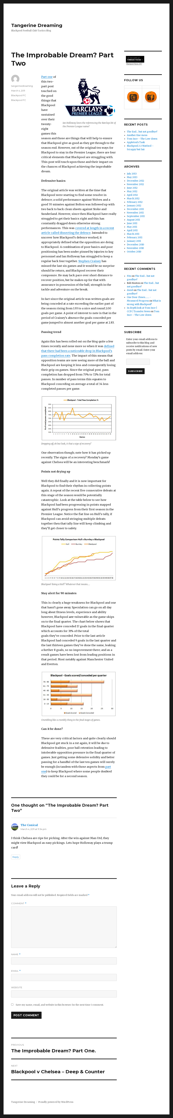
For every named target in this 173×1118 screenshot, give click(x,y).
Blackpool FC (18, 95)
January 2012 (134, 205)
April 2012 (132, 195)
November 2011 (135, 212)
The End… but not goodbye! (142, 131)
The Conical (29, 825)
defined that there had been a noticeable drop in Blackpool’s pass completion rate (77, 350)
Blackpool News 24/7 (134, 60)
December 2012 (135, 180)
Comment (19, 903)
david (130, 290)
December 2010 (135, 244)
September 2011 (136, 216)
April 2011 (132, 230)
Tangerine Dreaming (36, 25)
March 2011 (133, 234)
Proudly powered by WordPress (55, 1102)
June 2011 (132, 223)
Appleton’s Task (136, 142)
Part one (47, 76)
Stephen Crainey (89, 261)
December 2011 (135, 209)
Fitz (129, 276)
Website (16, 987)
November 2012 (135, 184)
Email (16, 970)
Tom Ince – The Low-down (142, 138)
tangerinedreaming (22, 86)
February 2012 (135, 202)
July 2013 (132, 173)
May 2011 (132, 226)
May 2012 (132, 191)
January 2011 (134, 241)
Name (16, 954)
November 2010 (135, 248)
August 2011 (133, 219)
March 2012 (133, 198)
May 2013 (132, 177)
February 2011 (134, 237)
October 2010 (134, 251)
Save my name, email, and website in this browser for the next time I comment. (60, 1004)
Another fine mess (137, 135)
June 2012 (132, 187)
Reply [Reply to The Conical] (16, 857)
